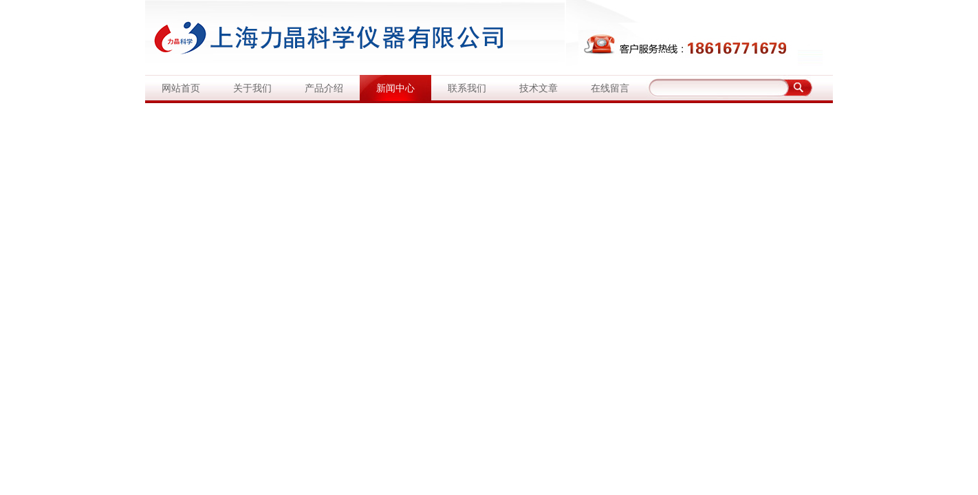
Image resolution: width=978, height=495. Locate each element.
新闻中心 (395, 88)
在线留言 (610, 88)
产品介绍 (324, 88)
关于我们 (252, 88)
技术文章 (538, 88)
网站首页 (181, 88)
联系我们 (467, 88)
